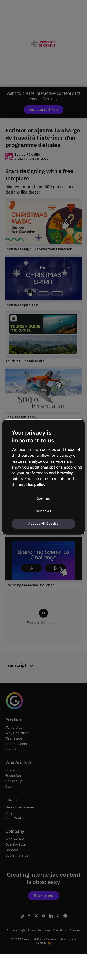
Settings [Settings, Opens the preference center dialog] (43, 498)
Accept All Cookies (43, 524)
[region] (43, 477)
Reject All (43, 511)
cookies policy (32, 484)
